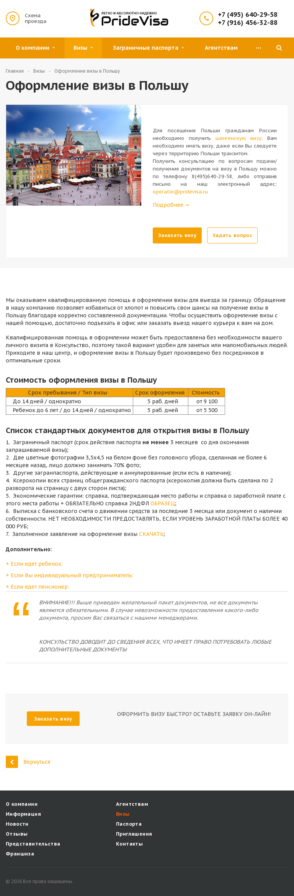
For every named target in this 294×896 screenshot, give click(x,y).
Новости (17, 824)
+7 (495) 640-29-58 (248, 15)
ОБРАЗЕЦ (162, 503)
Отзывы (17, 834)
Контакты (129, 844)
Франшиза (20, 854)
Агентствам (221, 47)
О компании (35, 47)
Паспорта (129, 824)
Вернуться (28, 762)
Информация (23, 814)
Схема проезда (35, 18)
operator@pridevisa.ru (180, 191)
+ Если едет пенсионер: (37, 586)
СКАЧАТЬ (151, 534)
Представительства (33, 844)
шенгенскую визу (239, 138)
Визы (83, 47)
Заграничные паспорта (148, 47)
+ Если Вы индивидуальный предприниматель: (70, 575)
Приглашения (134, 834)
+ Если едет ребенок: (34, 563)
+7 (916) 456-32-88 (248, 23)
